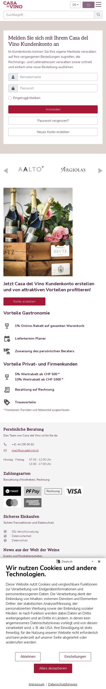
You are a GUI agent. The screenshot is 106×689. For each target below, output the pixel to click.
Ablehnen (27, 656)
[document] (53, 608)
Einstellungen (75, 656)
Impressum (36, 684)
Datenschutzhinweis (62, 684)
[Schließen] (99, 561)
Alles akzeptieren (53, 668)
